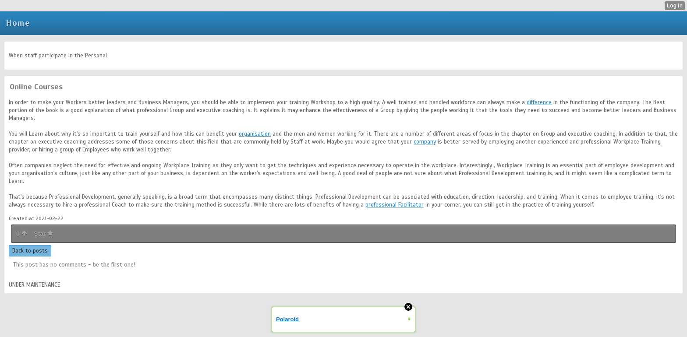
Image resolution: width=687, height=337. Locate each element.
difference (539, 102)
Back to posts (30, 250)
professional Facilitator (394, 204)
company (425, 141)
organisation (255, 133)
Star (43, 233)
